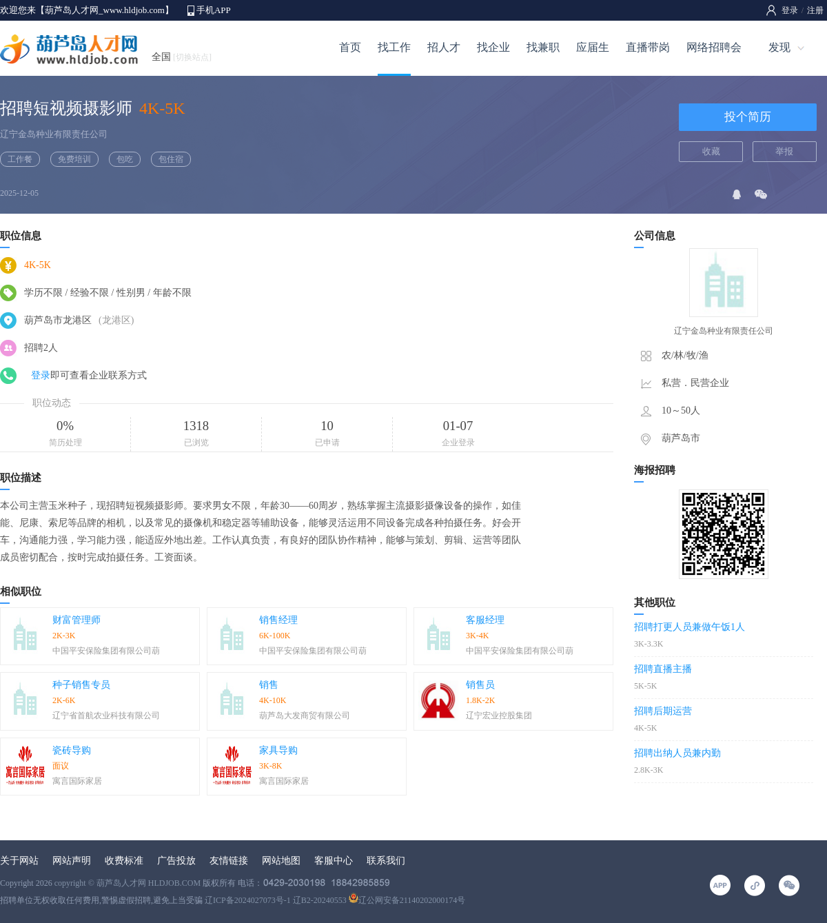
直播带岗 (648, 47)
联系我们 (386, 860)
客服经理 (485, 620)
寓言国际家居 (77, 781)
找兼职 (543, 47)
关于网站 (19, 860)
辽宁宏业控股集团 (499, 715)
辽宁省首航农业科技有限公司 (106, 715)
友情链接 (229, 860)
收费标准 (124, 860)
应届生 (592, 47)
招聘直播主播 (663, 669)
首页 (350, 47)
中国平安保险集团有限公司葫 (106, 651)
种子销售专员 (81, 685)
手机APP (213, 10)
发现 (779, 47)
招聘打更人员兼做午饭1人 (689, 627)
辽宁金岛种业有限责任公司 (54, 134)
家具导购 (278, 750)
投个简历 (747, 116)
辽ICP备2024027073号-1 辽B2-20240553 (276, 900)
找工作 (394, 47)
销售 (268, 685)
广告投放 (176, 860)
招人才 (443, 47)
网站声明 (71, 860)
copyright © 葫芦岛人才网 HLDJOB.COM (127, 883)
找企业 (493, 47)
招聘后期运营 (663, 711)
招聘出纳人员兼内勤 (677, 753)
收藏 (711, 151)
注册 (815, 10)
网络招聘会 (714, 47)
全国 (182, 57)
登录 (790, 10)
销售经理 (278, 620)
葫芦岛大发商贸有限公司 (304, 715)
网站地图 (281, 860)
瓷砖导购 (71, 750)
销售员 (480, 685)
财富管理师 (76, 620)
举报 (784, 151)
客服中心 (333, 860)
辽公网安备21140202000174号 (407, 900)
